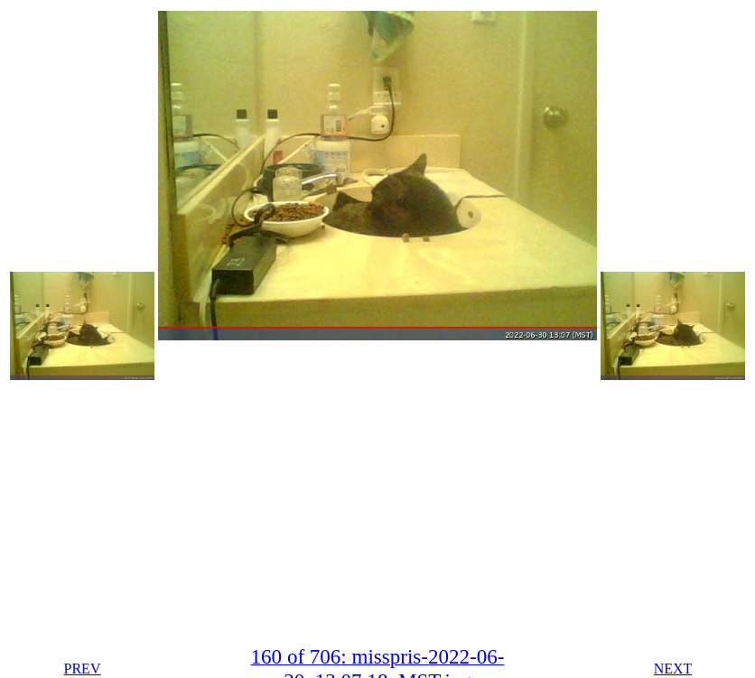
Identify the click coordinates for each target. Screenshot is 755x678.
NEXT (673, 668)
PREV (82, 668)
